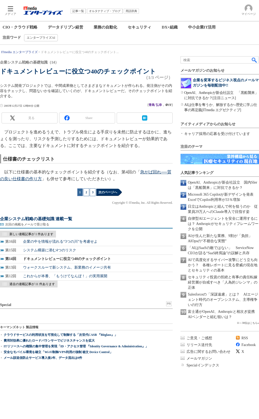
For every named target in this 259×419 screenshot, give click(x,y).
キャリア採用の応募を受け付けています (217, 134)
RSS (244, 338)
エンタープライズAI (41, 37)
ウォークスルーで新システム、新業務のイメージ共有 (67, 267)
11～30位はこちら (247, 322)
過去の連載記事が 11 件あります (32, 284)
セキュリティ (139, 27)
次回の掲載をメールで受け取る (27, 224)
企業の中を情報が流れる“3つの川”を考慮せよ (60, 242)
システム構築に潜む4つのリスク (49, 250)
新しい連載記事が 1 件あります (31, 234)
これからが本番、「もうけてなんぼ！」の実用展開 (65, 276)
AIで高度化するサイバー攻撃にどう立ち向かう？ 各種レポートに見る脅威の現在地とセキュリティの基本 (223, 265)
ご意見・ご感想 (199, 338)
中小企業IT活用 (202, 27)
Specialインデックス (203, 365)
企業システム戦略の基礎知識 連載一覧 (36, 219)
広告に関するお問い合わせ (208, 352)
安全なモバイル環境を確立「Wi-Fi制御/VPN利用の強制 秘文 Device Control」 (58, 352)
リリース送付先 (199, 345)
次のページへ (107, 192)
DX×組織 (169, 27)
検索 (254, 60)
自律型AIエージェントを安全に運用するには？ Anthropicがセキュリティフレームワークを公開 (223, 224)
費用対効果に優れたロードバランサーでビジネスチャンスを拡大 (49, 340)
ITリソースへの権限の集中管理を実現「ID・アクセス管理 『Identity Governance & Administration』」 (76, 346)
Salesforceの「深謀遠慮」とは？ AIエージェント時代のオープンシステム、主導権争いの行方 (223, 299)
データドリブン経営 (65, 27)
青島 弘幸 (155, 105)
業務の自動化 (105, 27)
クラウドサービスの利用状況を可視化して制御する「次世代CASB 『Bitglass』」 (60, 335)
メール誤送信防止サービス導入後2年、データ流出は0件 (43, 358)
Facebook (248, 345)
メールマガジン (199, 358)
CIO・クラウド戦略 (20, 27)
